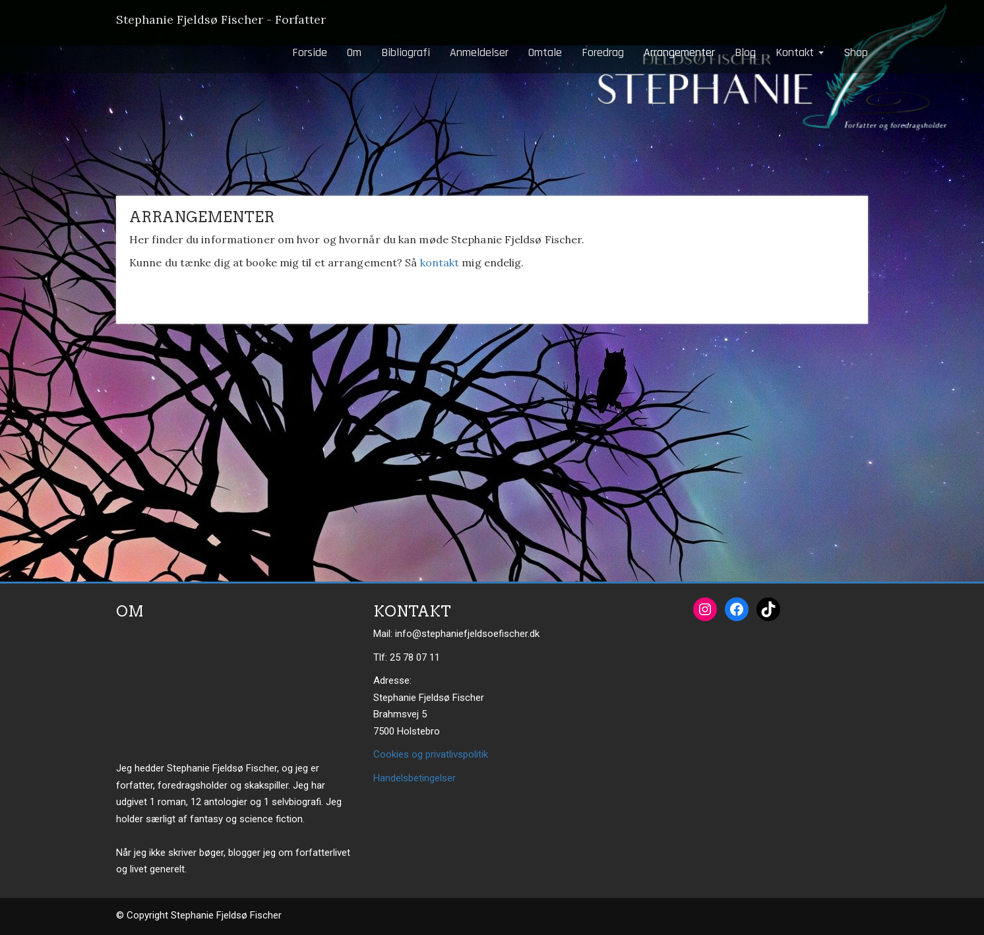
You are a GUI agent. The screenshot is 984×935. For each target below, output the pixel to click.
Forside (309, 52)
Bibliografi (405, 52)
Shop (856, 52)
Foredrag (603, 52)
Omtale (545, 52)
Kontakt (800, 52)
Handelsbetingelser (414, 778)
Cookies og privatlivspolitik (430, 754)
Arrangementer (679, 52)
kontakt (440, 262)
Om (354, 52)
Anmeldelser (479, 52)
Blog (745, 52)
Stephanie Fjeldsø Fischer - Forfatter (221, 19)
